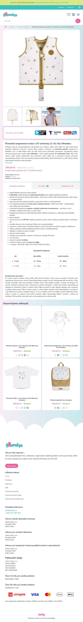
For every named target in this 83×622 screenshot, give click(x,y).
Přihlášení (61, 7)
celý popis (8, 163)
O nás (7, 476)
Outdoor (12, 27)
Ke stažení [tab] (43, 186)
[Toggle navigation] (78, 14)
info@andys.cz (11, 510)
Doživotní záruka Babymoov (14, 499)
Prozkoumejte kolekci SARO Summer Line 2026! (51, 3)
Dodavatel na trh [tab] (67, 186)
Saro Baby (13, 176)
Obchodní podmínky (12, 491)
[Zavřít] (78, 2)
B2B (6, 488)
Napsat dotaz (11, 466)
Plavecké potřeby (23, 27)
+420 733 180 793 (13, 513)
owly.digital (51, 618)
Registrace (70, 7)
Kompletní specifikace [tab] (17, 186)
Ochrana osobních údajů (13, 495)
